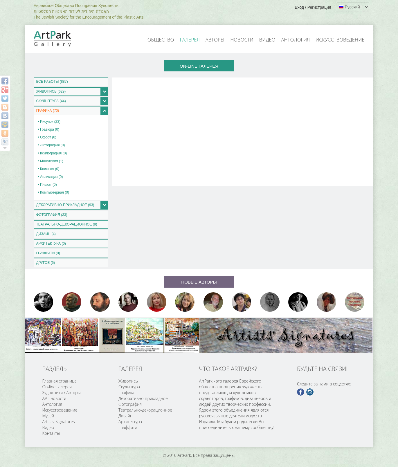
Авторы (215, 39)
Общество (160, 39)
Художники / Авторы (61, 392)
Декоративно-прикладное (143, 398)
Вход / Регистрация (313, 7)
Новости (241, 39)
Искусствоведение (340, 39)
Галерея (189, 39)
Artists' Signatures (58, 421)
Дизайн (125, 416)
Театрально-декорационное (145, 410)
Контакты (51, 433)
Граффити (127, 427)
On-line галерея (57, 387)
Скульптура (129, 387)
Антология (295, 39)
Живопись (128, 381)
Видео (267, 39)
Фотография (130, 404)
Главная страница (59, 381)
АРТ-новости (54, 398)
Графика (126, 392)
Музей (48, 416)
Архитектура (130, 421)
